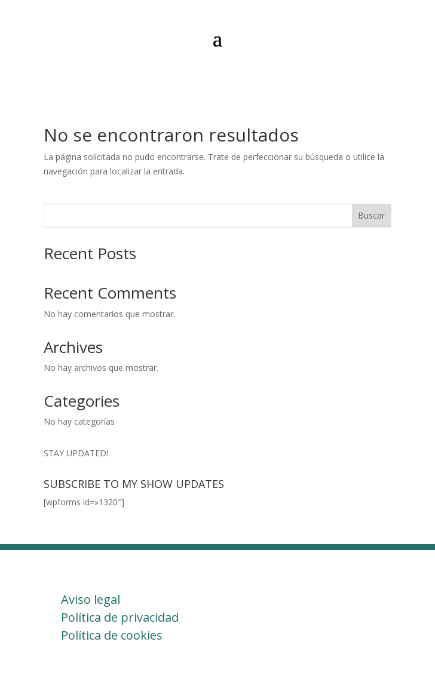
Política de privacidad (120, 617)
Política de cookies (112, 635)
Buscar (371, 215)
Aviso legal (90, 599)
